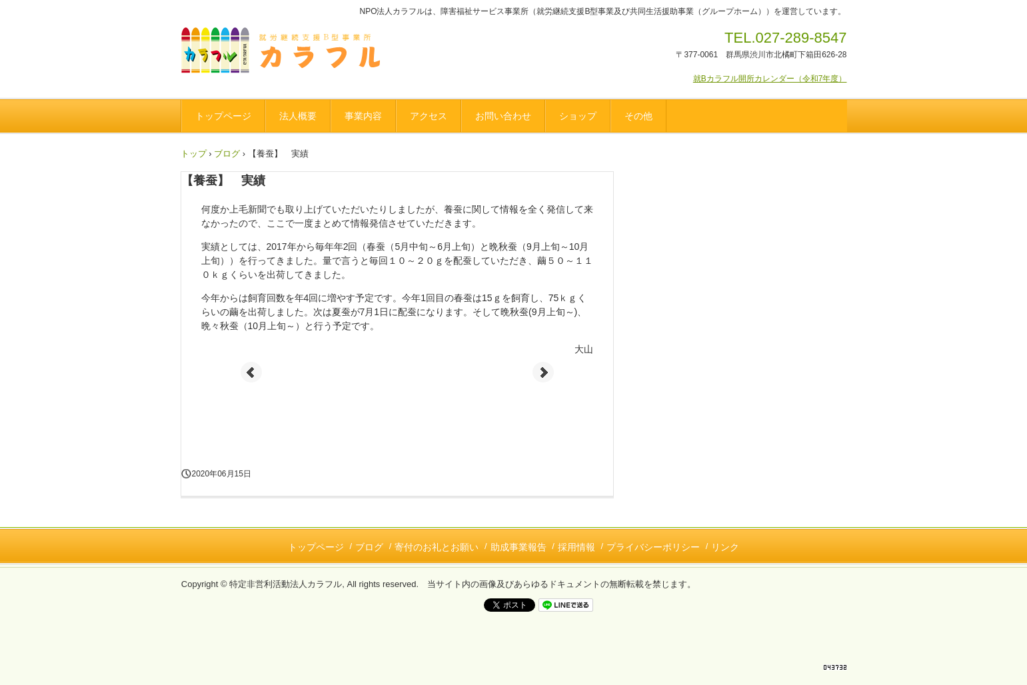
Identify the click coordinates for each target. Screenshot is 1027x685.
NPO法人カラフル (285, 53)
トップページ (223, 116)
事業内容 (363, 116)
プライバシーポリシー (653, 547)
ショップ (577, 116)
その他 (638, 116)
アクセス (428, 116)
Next (543, 372)
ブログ (227, 154)
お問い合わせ (503, 116)
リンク (725, 547)
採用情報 (576, 547)
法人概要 (298, 116)
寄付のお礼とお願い (437, 547)
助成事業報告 (518, 547)
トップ (194, 154)
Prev (251, 372)
